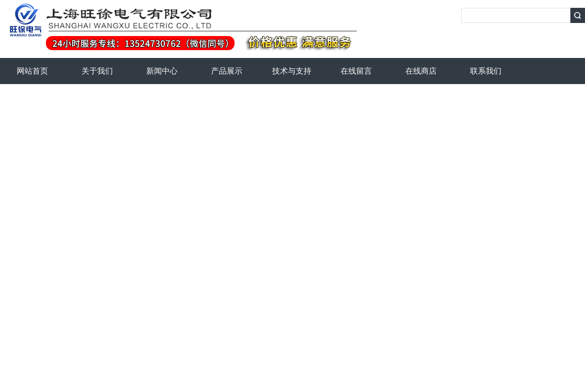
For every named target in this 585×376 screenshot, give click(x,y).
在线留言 (356, 71)
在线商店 (421, 71)
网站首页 (32, 71)
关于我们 (97, 71)
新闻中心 (162, 71)
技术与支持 (291, 71)
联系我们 (485, 71)
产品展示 (226, 71)
